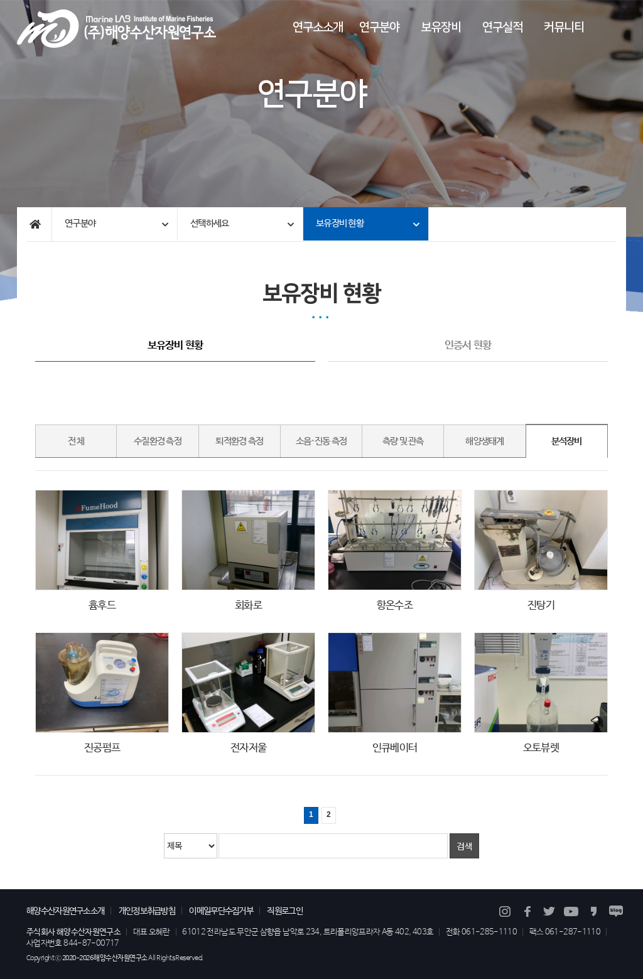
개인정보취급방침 (147, 911)
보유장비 (441, 27)
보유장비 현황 (340, 224)
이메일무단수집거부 (221, 911)
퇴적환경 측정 (239, 441)
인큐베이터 (394, 748)
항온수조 (395, 606)
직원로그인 (285, 911)
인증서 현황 (468, 346)
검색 (464, 846)
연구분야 (379, 27)
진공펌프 (102, 748)
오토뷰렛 (541, 748)
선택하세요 (209, 224)
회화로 (248, 606)
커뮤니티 (564, 27)
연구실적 (502, 27)
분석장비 (566, 441)
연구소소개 (318, 27)
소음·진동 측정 (321, 441)
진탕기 (540, 606)
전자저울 (248, 748)
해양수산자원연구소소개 (65, 911)
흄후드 (102, 606)
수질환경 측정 (157, 441)
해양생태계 (484, 441)
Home (34, 224)
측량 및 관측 (403, 441)
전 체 (76, 441)
